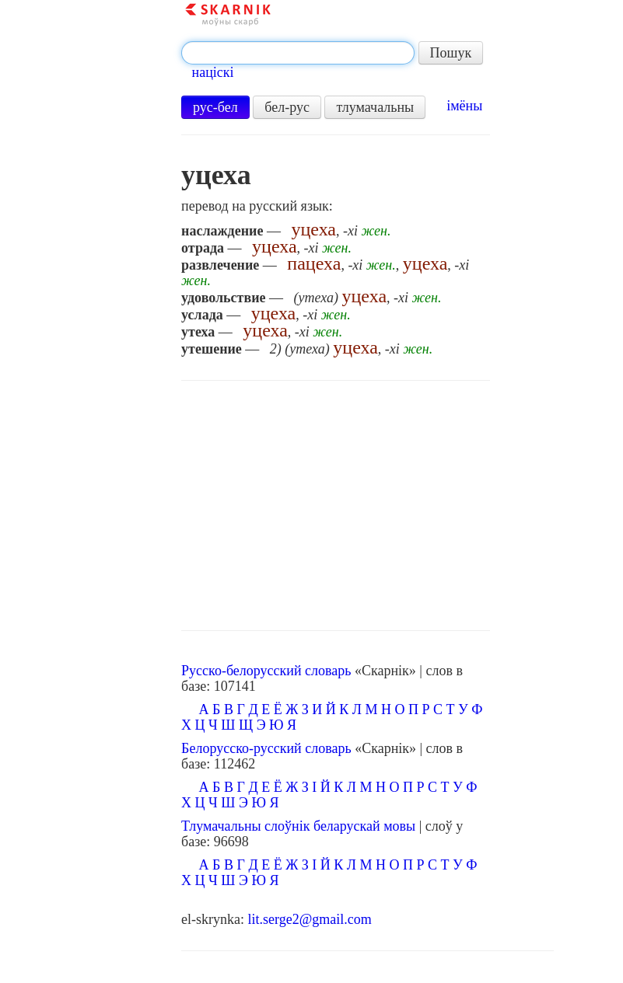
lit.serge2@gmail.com (310, 919)
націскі (213, 72)
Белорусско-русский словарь (266, 748)
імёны (464, 105)
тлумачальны (375, 107)
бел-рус (287, 107)
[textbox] (298, 52)
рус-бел (215, 107)
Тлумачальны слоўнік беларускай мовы (298, 826)
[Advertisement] (335, 506)
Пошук (451, 53)
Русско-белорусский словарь (266, 670)
